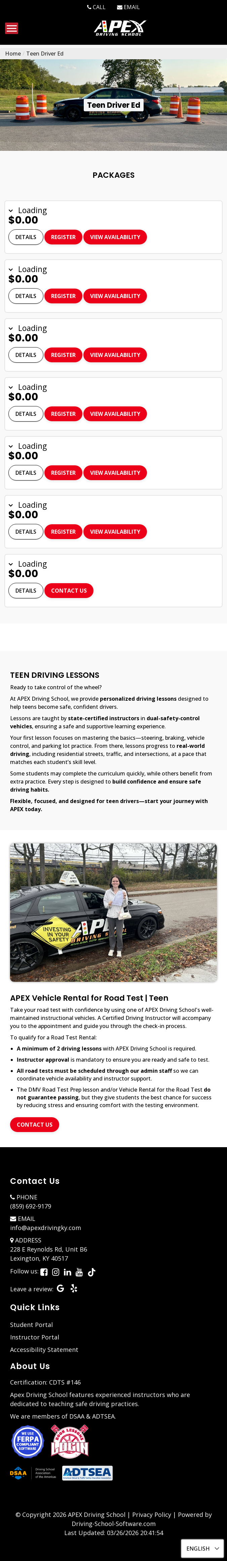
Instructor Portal (34, 1337)
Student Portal (31, 1325)
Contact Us (69, 590)
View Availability (115, 237)
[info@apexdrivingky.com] (128, 7)
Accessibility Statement (44, 1350)
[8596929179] (96, 7)
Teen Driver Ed (45, 53)
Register (63, 237)
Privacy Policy (151, 1514)
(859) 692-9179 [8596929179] (30, 1206)
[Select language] (202, 1548)
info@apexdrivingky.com (45, 1228)
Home (13, 53)
